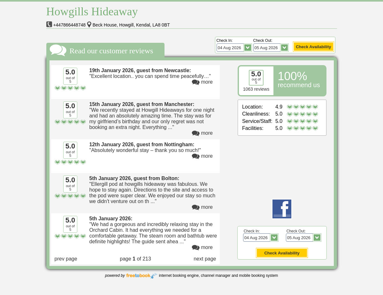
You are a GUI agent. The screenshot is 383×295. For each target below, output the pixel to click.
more (207, 82)
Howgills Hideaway (92, 11)
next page (205, 258)
